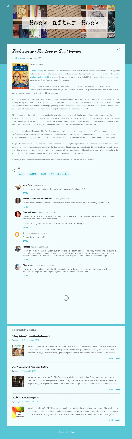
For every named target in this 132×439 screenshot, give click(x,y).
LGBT (43, 174)
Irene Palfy (27, 185)
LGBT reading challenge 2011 (25, 397)
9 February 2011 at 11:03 (42, 185)
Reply (25, 193)
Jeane (25, 233)
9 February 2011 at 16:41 (38, 233)
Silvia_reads (28, 265)
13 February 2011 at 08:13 (40, 247)
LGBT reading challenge (60, 174)
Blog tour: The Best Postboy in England (30, 367)
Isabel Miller (33, 174)
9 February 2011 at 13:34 (47, 212)
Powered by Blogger (66, 432)
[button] (118, 50)
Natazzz (26, 247)
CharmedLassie (29, 212)
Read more (114, 359)
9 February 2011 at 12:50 (62, 199)
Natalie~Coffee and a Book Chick (37, 199)
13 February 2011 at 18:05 (44, 265)
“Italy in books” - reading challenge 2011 (31, 336)
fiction (21, 174)
